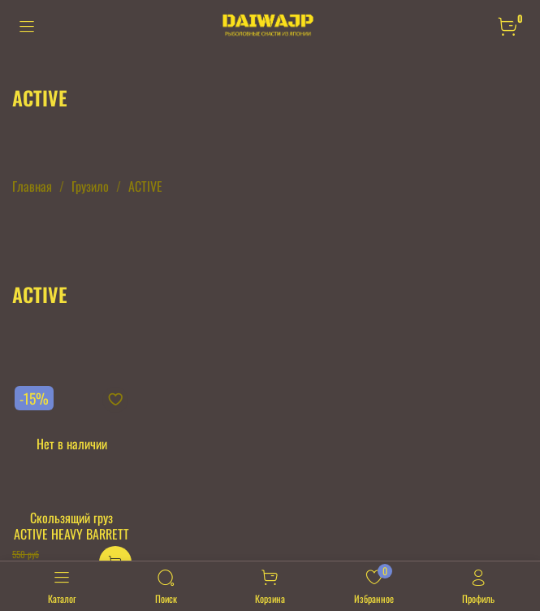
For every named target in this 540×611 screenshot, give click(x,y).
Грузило (90, 186)
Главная (32, 186)
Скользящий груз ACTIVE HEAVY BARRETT (71, 526)
